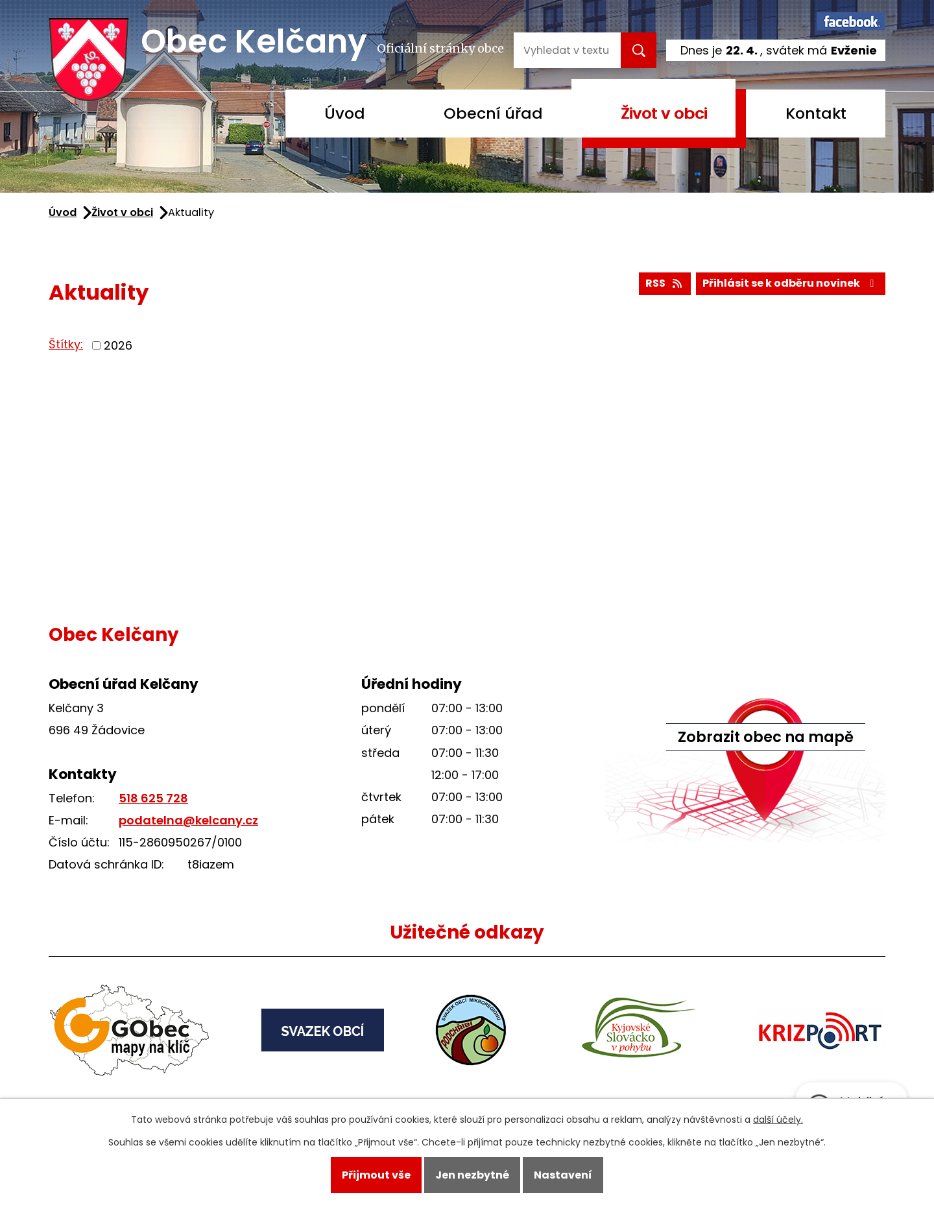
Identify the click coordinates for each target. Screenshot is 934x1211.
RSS (664, 283)
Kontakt (815, 113)
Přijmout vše (376, 1175)
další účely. (778, 1119)
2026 (118, 345)
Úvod (344, 113)
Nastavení (563, 1175)
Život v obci (664, 113)
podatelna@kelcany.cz (188, 820)
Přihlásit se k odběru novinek (790, 283)
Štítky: (66, 344)
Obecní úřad (493, 113)
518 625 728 (153, 798)
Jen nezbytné (472, 1175)
